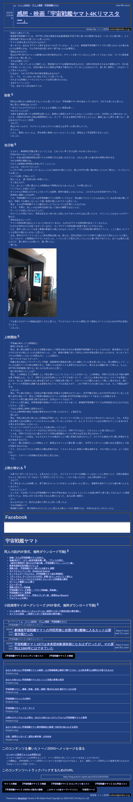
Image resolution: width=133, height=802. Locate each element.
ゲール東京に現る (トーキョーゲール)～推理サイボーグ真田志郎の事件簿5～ (45, 611)
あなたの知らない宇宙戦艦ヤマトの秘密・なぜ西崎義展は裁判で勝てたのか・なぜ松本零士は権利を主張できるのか (60, 670)
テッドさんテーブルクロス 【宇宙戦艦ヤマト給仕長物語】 (36, 574)
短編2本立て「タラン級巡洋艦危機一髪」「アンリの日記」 (37, 560)
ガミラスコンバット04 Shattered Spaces (29, 571)
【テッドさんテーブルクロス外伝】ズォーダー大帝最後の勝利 (38, 579)
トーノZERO (24, 5)
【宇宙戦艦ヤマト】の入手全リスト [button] (110, 784)
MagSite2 (22, 798)
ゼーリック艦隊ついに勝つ (21, 582)
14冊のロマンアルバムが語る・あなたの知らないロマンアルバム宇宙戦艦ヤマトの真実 (46, 717)
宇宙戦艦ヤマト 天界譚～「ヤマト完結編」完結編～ (33, 590)
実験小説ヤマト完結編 (19, 587)
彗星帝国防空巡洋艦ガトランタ (23, 566)
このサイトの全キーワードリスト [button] (62, 790)
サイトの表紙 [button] (10, 784)
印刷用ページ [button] (88, 790)
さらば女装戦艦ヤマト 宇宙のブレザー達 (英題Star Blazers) (38, 595)
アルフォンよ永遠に (18, 598)
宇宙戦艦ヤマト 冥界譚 (20, 593)
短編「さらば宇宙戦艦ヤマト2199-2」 (27, 557)
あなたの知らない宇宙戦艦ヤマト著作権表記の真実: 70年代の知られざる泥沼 (42, 727)
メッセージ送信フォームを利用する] (24, 754)
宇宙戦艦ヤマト (52, 5)
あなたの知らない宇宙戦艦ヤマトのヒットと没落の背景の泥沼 (35, 680)
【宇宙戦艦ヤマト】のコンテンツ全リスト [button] (24, 656)
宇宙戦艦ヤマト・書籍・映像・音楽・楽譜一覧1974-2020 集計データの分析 (41, 689)
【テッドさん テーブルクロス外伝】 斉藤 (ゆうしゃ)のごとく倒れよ (41, 576)
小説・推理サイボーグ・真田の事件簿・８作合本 (28, 736)
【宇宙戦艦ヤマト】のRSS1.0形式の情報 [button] (23, 790)
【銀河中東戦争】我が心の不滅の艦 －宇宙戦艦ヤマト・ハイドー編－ (41, 563)
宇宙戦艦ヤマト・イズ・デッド (20, 708)
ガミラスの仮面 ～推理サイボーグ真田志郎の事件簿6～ (35, 614)
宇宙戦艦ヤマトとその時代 (18, 699)
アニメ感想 (37, 5)
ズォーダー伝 (15, 584)
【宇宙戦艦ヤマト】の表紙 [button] (60, 656)
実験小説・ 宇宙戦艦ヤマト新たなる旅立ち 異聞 (31, 568)
